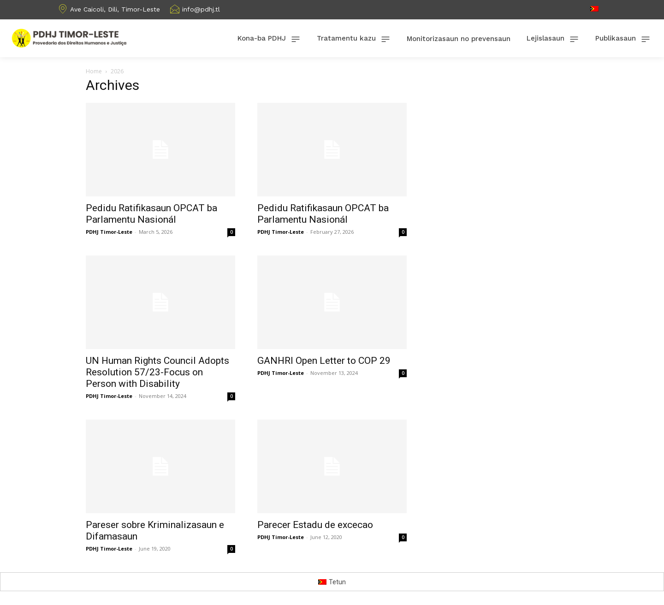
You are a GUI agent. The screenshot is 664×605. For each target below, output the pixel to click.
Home (94, 71)
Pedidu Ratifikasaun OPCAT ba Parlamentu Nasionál (151, 213)
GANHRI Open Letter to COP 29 (324, 360)
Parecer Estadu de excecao (315, 524)
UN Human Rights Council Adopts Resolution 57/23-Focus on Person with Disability (157, 372)
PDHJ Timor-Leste (109, 231)
